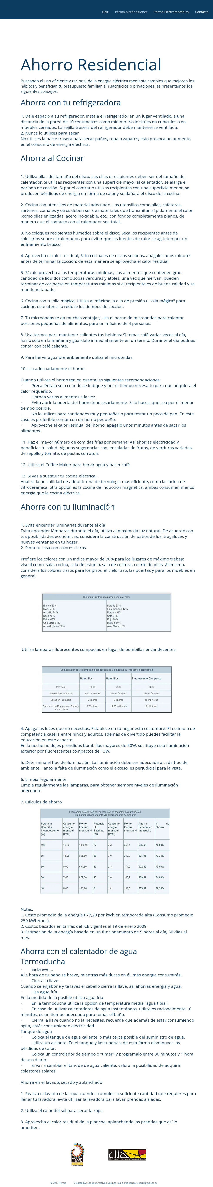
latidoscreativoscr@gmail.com (140, 1182)
